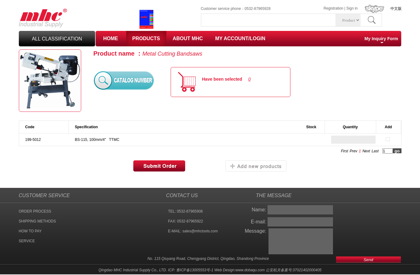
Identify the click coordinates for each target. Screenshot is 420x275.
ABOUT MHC (188, 38)
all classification (57, 38)
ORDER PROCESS (35, 211)
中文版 (395, 8)
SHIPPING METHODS (37, 221)
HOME (110, 38)
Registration (333, 8)
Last (375, 151)
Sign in (352, 8)
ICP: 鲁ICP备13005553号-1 (190, 270)
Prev (353, 151)
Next (366, 151)
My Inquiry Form (381, 38)
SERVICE (27, 241)
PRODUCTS (146, 38)
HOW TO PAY (30, 231)
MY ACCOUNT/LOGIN (240, 38)
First (344, 151)
